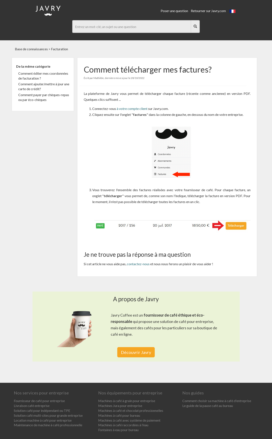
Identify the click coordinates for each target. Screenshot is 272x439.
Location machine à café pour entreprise (43, 420)
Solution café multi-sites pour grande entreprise (48, 415)
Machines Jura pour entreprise (120, 406)
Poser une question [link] (174, 11)
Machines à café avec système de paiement (129, 420)
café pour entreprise (196, 321)
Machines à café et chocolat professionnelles (130, 410)
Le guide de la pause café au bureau (207, 406)
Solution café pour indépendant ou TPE (42, 410)
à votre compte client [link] (131, 109)
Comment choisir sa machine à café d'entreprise (216, 401)
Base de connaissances (31, 49)
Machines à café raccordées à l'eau (123, 425)
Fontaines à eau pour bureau (118, 430)
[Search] (195, 26)
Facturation (59, 49)
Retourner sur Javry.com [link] (208, 11)
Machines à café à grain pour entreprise (126, 401)
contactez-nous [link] (138, 264)
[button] (232, 11)
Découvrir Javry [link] (136, 352)
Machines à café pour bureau (119, 415)
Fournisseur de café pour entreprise (39, 401)
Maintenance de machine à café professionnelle (48, 425)
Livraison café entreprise (32, 406)
